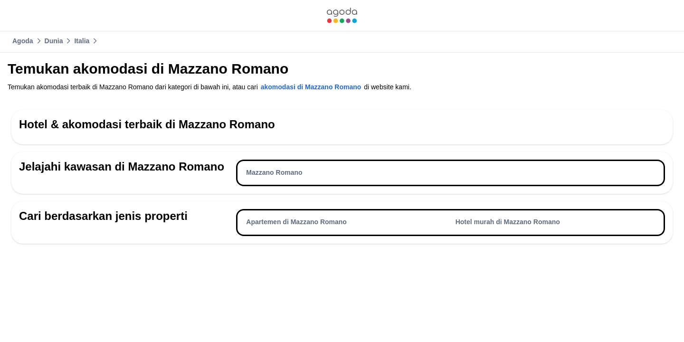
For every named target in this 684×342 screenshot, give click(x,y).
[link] (342, 15)
